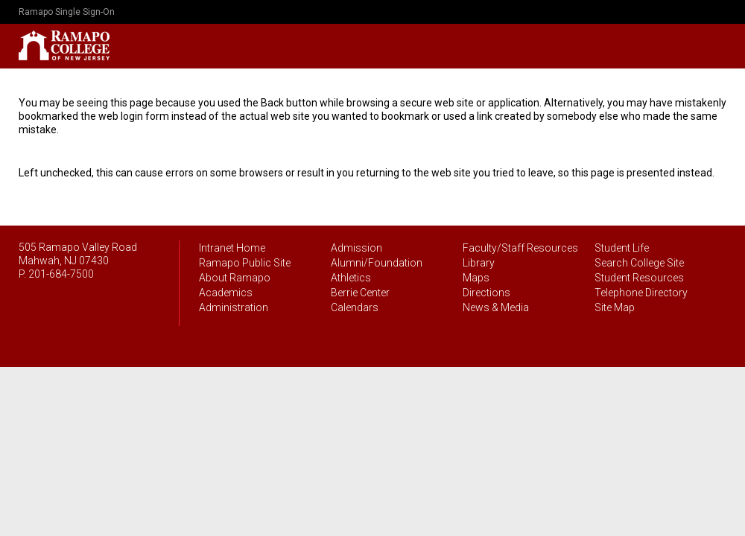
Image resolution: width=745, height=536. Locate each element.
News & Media (496, 307)
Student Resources (639, 278)
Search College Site (639, 263)
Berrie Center (360, 293)
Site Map (615, 307)
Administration (233, 307)
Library (479, 263)
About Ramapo (234, 278)
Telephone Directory (641, 293)
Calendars (354, 307)
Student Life (622, 248)
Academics (226, 293)
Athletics (351, 278)
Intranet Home (232, 248)
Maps (476, 278)
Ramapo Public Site (245, 263)
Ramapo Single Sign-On (67, 12)
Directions (486, 293)
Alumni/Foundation (376, 263)
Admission (356, 248)
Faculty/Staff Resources (520, 248)
